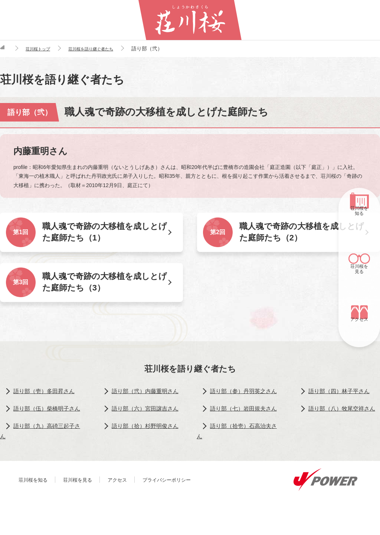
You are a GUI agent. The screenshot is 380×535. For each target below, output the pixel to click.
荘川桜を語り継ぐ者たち (190, 373)
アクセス (359, 333)
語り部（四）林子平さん (340, 397)
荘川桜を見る (359, 281)
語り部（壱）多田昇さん (45, 397)
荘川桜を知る (359, 229)
